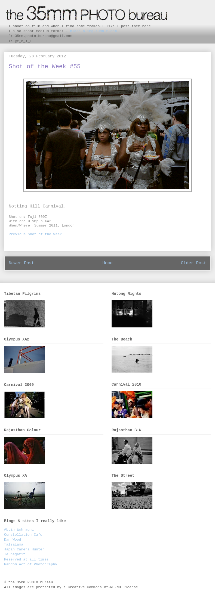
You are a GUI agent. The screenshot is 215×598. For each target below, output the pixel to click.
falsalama (13, 545)
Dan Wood (12, 540)
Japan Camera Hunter (24, 549)
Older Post (193, 263)
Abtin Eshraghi (19, 530)
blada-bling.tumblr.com (93, 31)
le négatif (14, 554)
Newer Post (21, 263)
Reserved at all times (26, 559)
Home (107, 263)
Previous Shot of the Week (35, 234)
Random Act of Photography (30, 564)
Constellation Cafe (23, 535)
